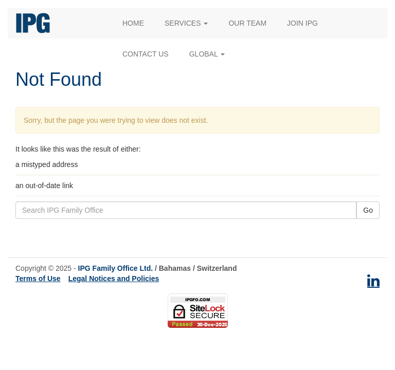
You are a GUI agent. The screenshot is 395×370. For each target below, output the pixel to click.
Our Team (247, 23)
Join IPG (302, 23)
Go (368, 210)
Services (186, 23)
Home (133, 23)
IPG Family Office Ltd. (115, 268)
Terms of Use (38, 278)
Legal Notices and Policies (113, 278)
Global (207, 54)
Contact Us (145, 54)
